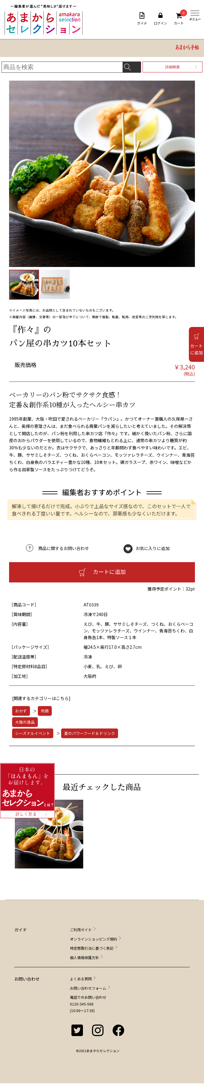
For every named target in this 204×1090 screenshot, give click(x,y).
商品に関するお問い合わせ (63, 548)
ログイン (160, 18)
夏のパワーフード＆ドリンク (89, 733)
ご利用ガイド (81, 929)
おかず (21, 711)
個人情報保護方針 (84, 957)
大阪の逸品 (25, 722)
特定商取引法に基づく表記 (92, 948)
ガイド (142, 18)
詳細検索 (172, 67)
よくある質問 (81, 978)
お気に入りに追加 (152, 548)
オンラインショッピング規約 (93, 939)
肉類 (45, 711)
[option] (50, 837)
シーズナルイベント (32, 733)
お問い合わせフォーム (88, 988)
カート (179, 18)
